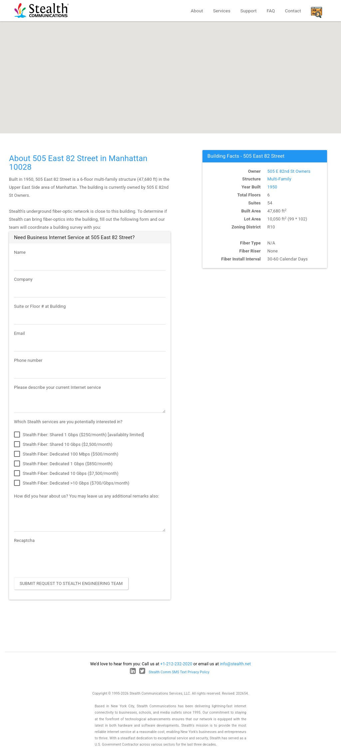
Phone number (28, 360)
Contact (293, 10)
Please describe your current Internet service (57, 387)
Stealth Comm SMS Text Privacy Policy (179, 672)
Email (19, 333)
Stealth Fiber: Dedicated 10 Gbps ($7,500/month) (66, 473)
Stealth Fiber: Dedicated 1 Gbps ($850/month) (63, 464)
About (197, 10)
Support (248, 10)
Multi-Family (279, 178)
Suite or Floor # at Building (40, 306)
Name (20, 252)
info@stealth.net (235, 663)
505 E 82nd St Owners (288, 171)
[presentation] (64, 559)
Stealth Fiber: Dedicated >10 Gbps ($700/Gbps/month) (72, 483)
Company (23, 279)
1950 (272, 186)
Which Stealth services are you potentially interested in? (68, 421)
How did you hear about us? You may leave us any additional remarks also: (86, 496)
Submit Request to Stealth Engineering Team (71, 583)
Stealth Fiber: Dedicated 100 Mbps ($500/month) (66, 454)
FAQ (271, 10)
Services (221, 10)
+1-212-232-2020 (176, 663)
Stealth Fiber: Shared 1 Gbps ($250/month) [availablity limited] (79, 435)
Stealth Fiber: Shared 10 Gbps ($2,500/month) (63, 444)
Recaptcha (24, 540)
